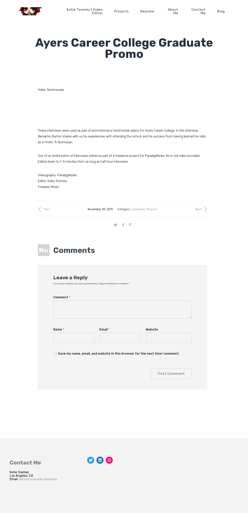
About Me (173, 11)
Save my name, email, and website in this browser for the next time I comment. (118, 353)
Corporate (138, 209)
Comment (61, 297)
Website (152, 329)
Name (58, 329)
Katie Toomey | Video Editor (85, 11)
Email (104, 329)
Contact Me (198, 11)
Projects (121, 11)
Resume (147, 11)
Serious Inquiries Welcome (38, 479)
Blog (221, 11)
